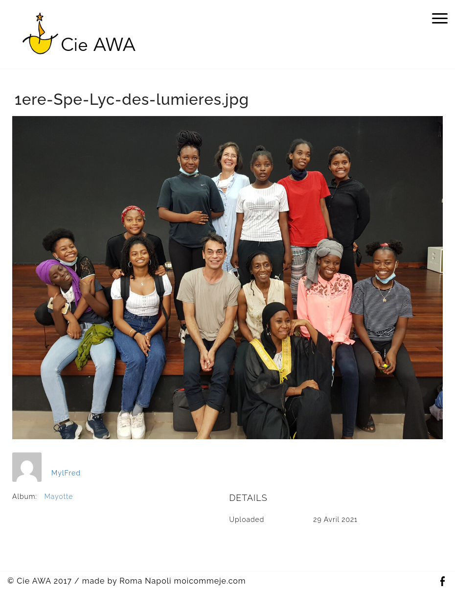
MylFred (66, 473)
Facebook (442, 581)
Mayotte (59, 496)
